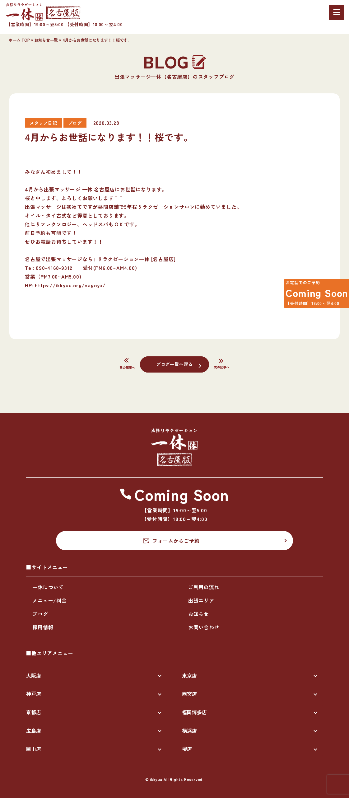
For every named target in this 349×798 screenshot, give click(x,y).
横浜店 (189, 730)
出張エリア (201, 600)
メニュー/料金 (49, 600)
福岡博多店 (194, 712)
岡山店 (33, 749)
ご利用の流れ (204, 587)
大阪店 (33, 675)
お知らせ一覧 (46, 40)
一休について (48, 587)
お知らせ (198, 613)
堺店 (187, 749)
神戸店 (33, 693)
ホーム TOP (19, 40)
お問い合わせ (204, 627)
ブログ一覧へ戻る (174, 364)
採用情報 (42, 627)
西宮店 (189, 693)
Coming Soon (312, 295)
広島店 (33, 730)
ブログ (40, 613)
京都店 (33, 712)
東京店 (189, 675)
